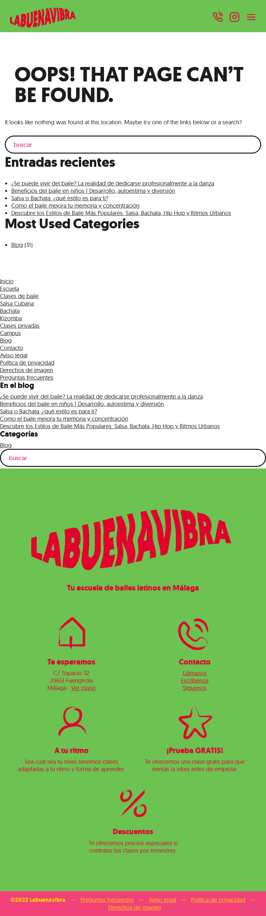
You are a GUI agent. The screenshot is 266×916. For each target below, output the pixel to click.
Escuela (9, 288)
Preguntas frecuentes (26, 377)
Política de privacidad (27, 362)
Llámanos (195, 673)
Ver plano (83, 688)
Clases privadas (20, 325)
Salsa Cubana (17, 303)
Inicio (7, 281)
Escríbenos (195, 680)
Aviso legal (13, 355)
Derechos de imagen (26, 370)
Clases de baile (19, 296)
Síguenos (194, 688)
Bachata (10, 311)
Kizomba (11, 318)
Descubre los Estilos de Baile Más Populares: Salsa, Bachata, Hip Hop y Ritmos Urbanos (121, 213)
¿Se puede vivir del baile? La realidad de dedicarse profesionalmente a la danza (112, 183)
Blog (17, 245)
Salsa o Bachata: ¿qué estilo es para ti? (59, 198)
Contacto (11, 348)
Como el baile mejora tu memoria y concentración (75, 205)
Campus (10, 333)
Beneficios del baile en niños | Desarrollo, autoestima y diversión (93, 190)
